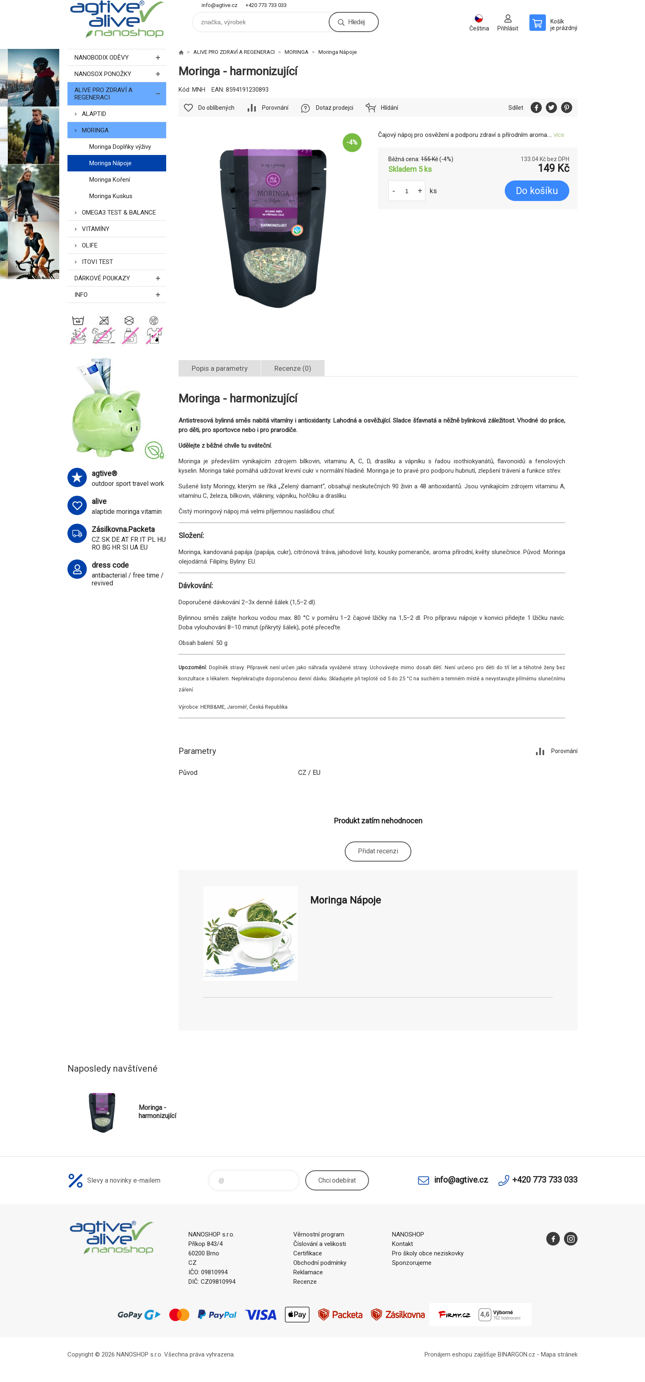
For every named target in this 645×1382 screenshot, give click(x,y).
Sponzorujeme (412, 1262)
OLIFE (89, 245)
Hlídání (389, 107)
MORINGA (95, 130)
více (559, 135)
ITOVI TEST (97, 262)
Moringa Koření (109, 179)
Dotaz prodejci (334, 107)
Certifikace (307, 1253)
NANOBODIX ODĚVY (120, 57)
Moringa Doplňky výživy (120, 146)
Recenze (305, 1281)
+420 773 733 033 (266, 5)
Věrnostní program (318, 1234)
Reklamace (308, 1272)
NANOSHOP (408, 1234)
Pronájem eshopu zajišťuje (460, 1354)
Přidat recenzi (378, 851)
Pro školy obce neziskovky (428, 1253)
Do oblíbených (216, 107)
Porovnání (275, 107)
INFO (120, 295)
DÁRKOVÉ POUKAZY (120, 278)
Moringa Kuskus (110, 196)
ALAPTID (94, 114)
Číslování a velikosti (319, 1244)
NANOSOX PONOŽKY (120, 74)
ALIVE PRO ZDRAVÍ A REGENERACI (120, 93)
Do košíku (537, 190)
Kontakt (402, 1244)
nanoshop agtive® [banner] (116, 19)
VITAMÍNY (95, 229)
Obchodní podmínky (319, 1262)
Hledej (356, 22)
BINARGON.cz (516, 1354)
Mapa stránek (559, 1354)
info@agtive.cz (219, 5)
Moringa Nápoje (110, 163)
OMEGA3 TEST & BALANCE (119, 212)
